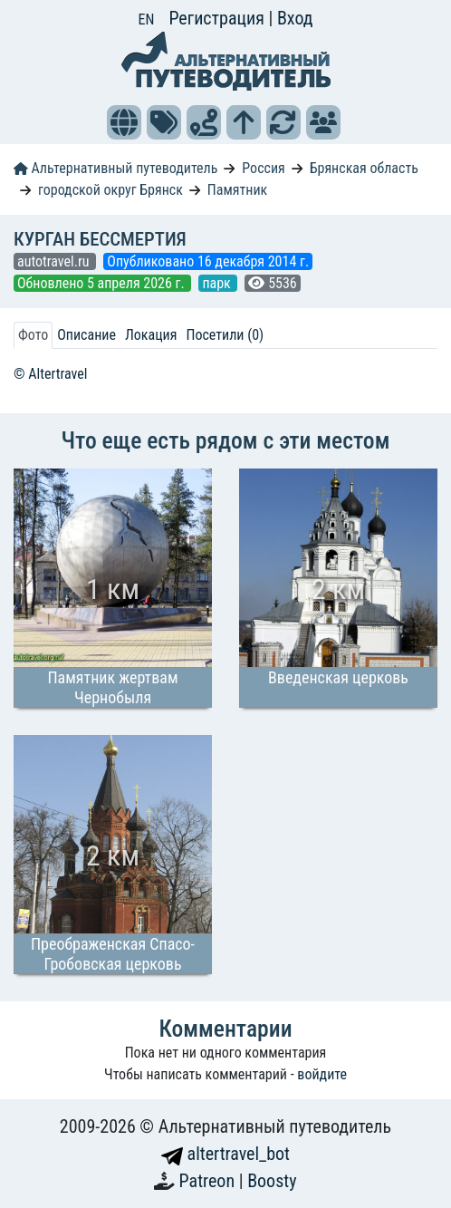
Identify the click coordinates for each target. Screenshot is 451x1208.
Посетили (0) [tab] (225, 334)
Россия (263, 168)
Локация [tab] (151, 334)
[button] (124, 122)
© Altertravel (50, 373)
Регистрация (218, 18)
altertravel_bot (225, 1154)
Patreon (209, 1181)
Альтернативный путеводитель (115, 168)
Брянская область (364, 168)
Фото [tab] (33, 334)
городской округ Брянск (110, 189)
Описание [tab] (86, 334)
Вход (295, 18)
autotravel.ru (54, 261)
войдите (322, 1074)
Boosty (271, 1181)
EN (147, 19)
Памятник (237, 189)
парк (218, 283)
